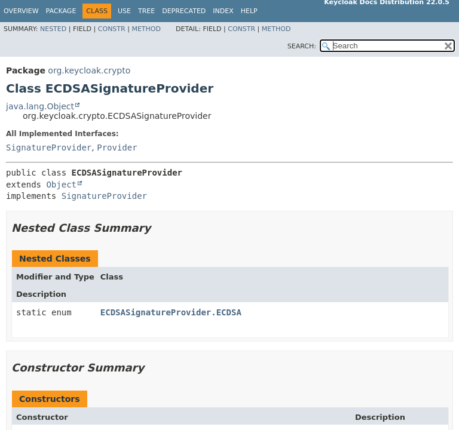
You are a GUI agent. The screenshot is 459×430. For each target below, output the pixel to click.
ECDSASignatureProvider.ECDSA (170, 312)
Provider (117, 147)
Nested (53, 29)
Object (61, 184)
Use (124, 11)
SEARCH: (301, 46)
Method (146, 29)
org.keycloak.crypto (89, 70)
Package (61, 11)
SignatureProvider (48, 147)
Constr (112, 29)
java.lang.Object (40, 106)
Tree (146, 11)
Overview (21, 11)
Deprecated (184, 11)
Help (249, 11)
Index (223, 11)
